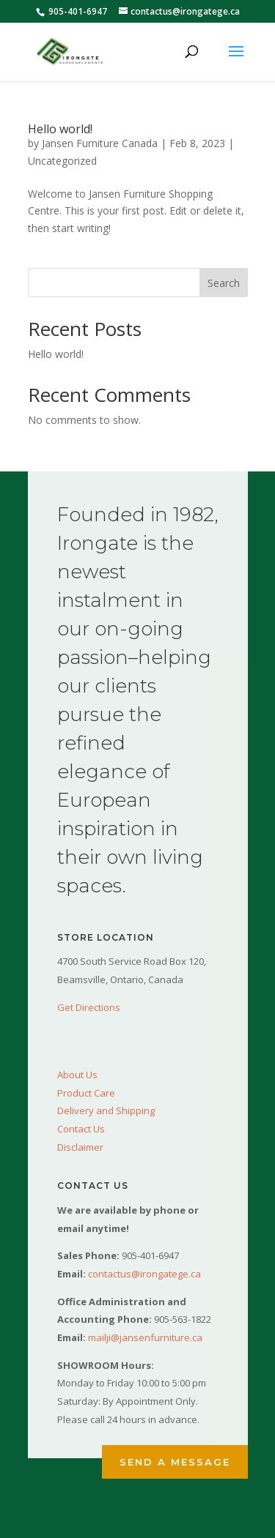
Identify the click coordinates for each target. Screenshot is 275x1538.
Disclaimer (80, 1147)
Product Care (86, 1093)
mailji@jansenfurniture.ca (145, 1337)
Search (224, 283)
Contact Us (81, 1128)
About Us (77, 1074)
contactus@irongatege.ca (144, 1273)
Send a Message (175, 1462)
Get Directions (88, 1007)
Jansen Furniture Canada (100, 143)
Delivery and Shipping (106, 1110)
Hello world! (60, 129)
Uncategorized (62, 161)
